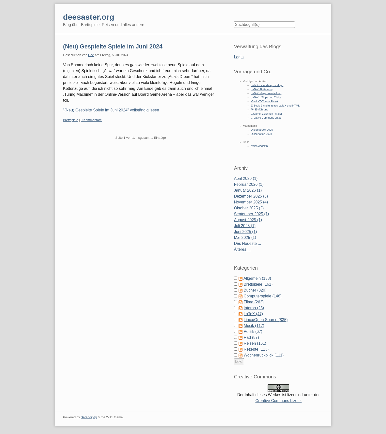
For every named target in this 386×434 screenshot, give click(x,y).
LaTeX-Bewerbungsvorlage (267, 85)
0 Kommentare (91, 120)
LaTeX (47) (253, 314)
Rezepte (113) (256, 349)
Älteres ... (242, 249)
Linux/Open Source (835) (266, 320)
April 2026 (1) (245, 178)
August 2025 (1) (248, 220)
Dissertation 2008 (261, 133)
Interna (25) (254, 308)
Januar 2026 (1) (248, 190)
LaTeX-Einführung (262, 89)
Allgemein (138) (257, 278)
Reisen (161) (255, 343)
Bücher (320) (255, 290)
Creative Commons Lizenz (278, 401)
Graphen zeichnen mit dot (266, 113)
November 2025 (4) (251, 202)
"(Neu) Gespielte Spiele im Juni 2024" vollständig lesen (111, 110)
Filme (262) (254, 302)
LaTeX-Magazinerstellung (266, 93)
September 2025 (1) (251, 214)
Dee (91, 55)
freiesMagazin (259, 145)
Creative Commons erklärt (266, 117)
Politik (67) (253, 331)
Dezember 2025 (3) (251, 196)
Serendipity (89, 417)
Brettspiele (70, 120)
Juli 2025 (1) (245, 226)
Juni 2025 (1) (245, 232)
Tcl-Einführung (259, 109)
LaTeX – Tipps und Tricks (266, 97)
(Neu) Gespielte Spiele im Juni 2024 (112, 46)
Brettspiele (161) (258, 284)
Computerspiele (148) (263, 296)
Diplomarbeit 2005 (262, 129)
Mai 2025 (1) (245, 237)
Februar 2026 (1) (248, 184)
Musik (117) (254, 326)
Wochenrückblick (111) (264, 355)
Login (238, 57)
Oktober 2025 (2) (249, 208)
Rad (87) (251, 337)
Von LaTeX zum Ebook (264, 101)
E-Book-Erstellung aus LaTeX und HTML (275, 105)
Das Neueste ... (247, 243)
